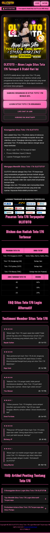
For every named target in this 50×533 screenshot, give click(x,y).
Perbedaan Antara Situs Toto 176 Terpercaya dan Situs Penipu (24, 508)
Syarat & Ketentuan (30, 527)
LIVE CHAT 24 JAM (25, 112)
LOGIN (37, 3)
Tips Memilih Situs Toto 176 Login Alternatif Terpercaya (21, 499)
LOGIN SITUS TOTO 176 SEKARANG (25, 104)
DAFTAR (44, 3)
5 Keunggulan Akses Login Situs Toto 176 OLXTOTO (24, 491)
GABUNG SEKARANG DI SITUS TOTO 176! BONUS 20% (25, 94)
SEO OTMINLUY (25, 529)
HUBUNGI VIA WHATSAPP (25, 117)
